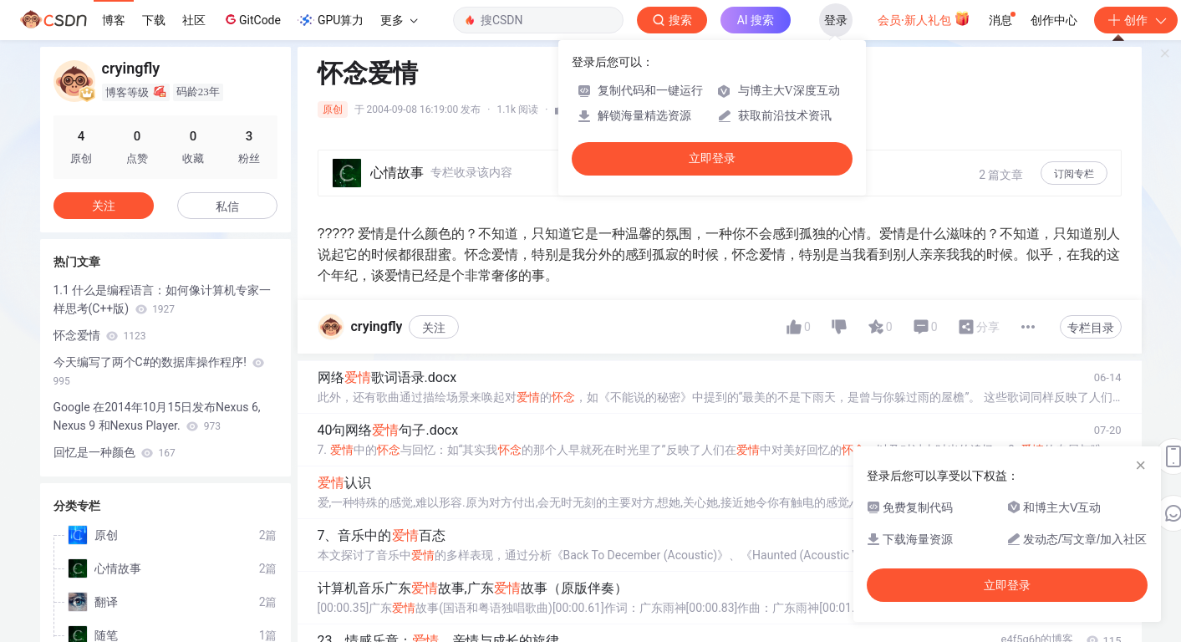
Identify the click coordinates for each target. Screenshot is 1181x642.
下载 (153, 20)
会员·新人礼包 (924, 18)
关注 (433, 327)
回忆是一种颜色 (114, 452)
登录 (836, 20)
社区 (194, 20)
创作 (1136, 20)
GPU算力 (331, 20)
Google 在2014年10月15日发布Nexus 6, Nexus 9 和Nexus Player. (157, 416)
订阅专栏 (1074, 174)
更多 (398, 20)
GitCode (251, 19)
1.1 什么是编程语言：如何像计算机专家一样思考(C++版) (162, 299)
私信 (227, 206)
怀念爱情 (99, 335)
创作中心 (1054, 20)
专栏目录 (1090, 327)
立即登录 (712, 158)
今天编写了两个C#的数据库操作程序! (159, 371)
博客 (113, 20)
